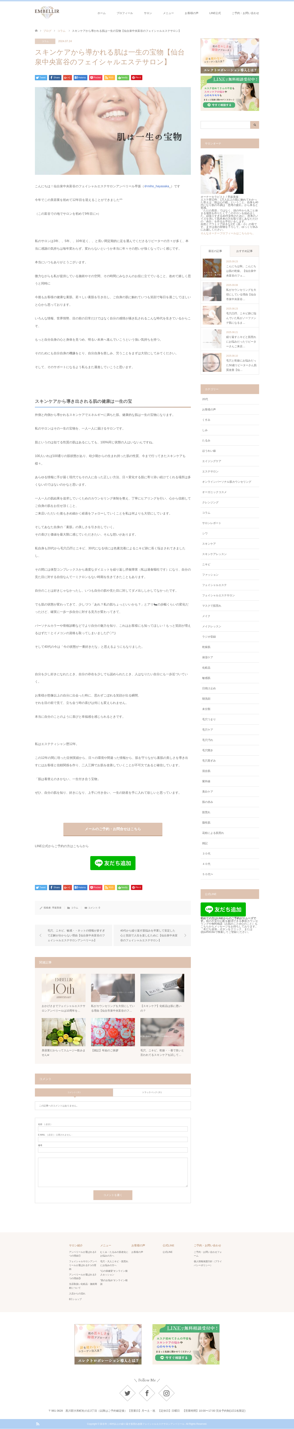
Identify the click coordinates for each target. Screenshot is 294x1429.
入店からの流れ (77, 1293)
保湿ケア (207, 657)
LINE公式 (215, 13)
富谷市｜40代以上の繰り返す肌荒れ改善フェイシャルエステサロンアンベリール (142, 1424)
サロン (148, 13)
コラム (45, 41)
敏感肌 (206, 678)
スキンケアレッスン (214, 554)
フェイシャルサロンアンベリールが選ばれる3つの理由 (83, 1265)
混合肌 (206, 770)
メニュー (168, 13)
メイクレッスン (211, 626)
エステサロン (210, 471)
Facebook (147, 1393)
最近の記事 (215, 251)
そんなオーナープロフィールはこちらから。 (228, 233)
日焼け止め (209, 688)
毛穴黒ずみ (209, 760)
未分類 (206, 709)
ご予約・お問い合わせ (245, 13)
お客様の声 (191, 13)
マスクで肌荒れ (211, 605)
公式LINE (168, 1252)
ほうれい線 (209, 450)
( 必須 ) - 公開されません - (55, 1135)
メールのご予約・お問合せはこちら (113, 829)
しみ (205, 430)
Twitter (127, 1393)
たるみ (206, 440)
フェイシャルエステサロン (218, 595)
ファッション (210, 574)
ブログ (47, 30)
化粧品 (206, 667)
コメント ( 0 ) (74, 1092)
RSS (37, 1423)
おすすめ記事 (244, 251)
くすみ (206, 419)
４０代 (206, 863)
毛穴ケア (207, 729)
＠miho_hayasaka (156, 186)
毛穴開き (207, 750)
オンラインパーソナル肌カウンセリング (226, 481)
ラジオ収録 (209, 636)
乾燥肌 (206, 647)
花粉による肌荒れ (213, 832)
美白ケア (207, 791)
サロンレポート (211, 523)
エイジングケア (211, 461)
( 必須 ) (44, 1124)
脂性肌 (206, 822)
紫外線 (206, 781)
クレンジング (210, 502)
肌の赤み (207, 801)
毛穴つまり (209, 719)
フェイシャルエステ (214, 585)
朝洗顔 (206, 698)
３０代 (206, 853)
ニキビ (206, 564)
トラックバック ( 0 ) (152, 1092)
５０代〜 (207, 874)
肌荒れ (206, 812)
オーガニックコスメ (214, 492)
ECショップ (75, 1299)
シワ (205, 533)
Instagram (166, 1393)
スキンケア (209, 543)
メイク (206, 616)
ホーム (101, 13)
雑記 (205, 843)
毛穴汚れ (207, 739)
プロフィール (125, 13)
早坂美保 (56, 907)
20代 (205, 399)
